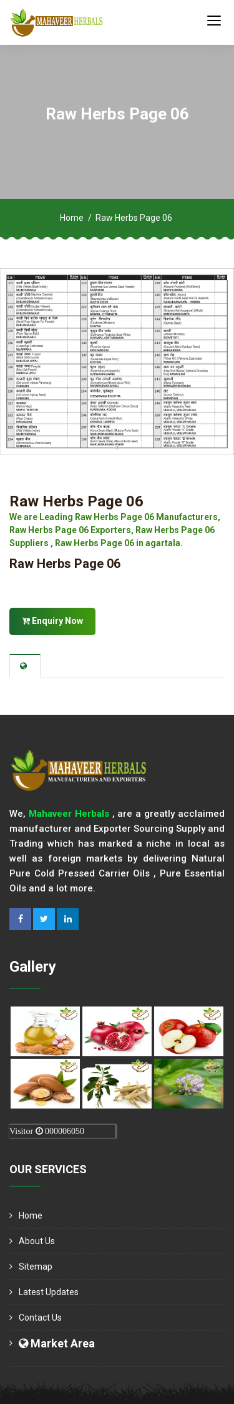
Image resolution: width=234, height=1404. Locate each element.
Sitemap (35, 1267)
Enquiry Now (52, 621)
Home (72, 218)
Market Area (57, 1343)
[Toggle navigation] (214, 19)
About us (37, 1241)
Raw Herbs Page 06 (76, 501)
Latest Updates (49, 1292)
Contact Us (40, 1318)
